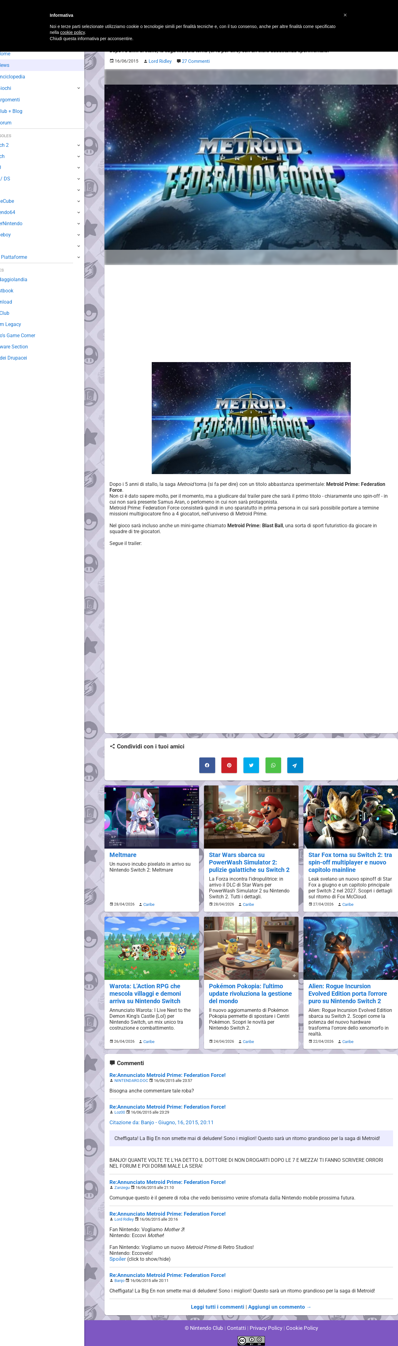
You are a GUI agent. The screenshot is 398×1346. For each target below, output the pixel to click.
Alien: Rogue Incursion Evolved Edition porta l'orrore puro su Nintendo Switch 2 (349, 990)
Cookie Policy (299, 1324)
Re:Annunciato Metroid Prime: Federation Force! (163, 1071)
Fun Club (14, 313)
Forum (16, 123)
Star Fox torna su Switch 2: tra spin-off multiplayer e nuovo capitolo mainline (348, 860)
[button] (345, 15)
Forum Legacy (20, 324)
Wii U (10, 167)
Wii (8, 190)
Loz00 (119, 1108)
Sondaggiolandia (23, 279)
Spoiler (117, 1255)
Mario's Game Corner (28, 335)
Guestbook (17, 291)
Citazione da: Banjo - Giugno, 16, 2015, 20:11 (158, 1119)
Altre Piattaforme (24, 257)
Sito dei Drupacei (23, 358)
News (15, 65)
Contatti (237, 1324)
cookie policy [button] (72, 32)
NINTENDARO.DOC (131, 1076)
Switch (12, 156)
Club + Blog (21, 111)
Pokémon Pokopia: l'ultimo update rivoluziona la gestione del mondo (249, 990)
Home (15, 54)
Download (16, 302)
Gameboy (15, 235)
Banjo (119, 1276)
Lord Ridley (124, 1215)
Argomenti (20, 100)
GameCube (17, 201)
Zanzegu (122, 1183)
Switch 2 (14, 145)
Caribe (148, 902)
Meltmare (122, 853)
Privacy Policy (265, 1324)
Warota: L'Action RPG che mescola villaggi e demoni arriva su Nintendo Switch (144, 990)
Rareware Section (24, 347)
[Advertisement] (251, 312)
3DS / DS (15, 179)
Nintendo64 (18, 212)
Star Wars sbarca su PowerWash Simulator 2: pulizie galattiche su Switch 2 (248, 860)
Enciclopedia (23, 77)
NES (9, 246)
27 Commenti (195, 61)
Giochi (15, 88)
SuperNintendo (21, 223)
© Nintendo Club (206, 1324)
